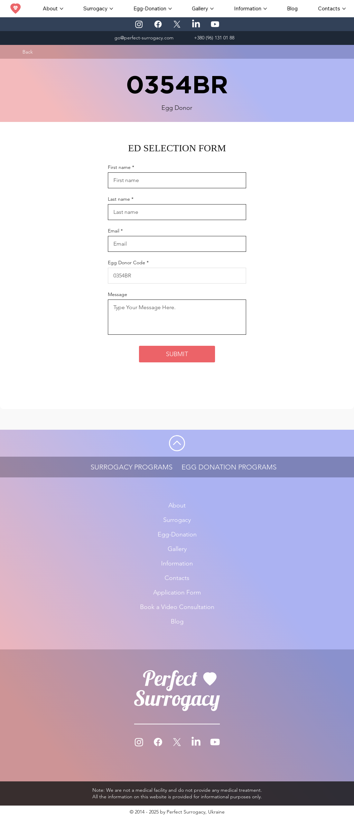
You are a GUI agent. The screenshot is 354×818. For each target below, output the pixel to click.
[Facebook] (158, 24)
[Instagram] (139, 24)
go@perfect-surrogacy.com (144, 38)
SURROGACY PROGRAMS (132, 467)
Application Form (177, 592)
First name (119, 167)
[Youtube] (215, 24)
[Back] (27, 52)
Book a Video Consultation (177, 607)
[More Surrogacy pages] (111, 8)
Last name (119, 199)
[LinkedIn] (196, 24)
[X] (177, 24)
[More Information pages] (265, 8)
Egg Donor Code (126, 262)
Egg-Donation (177, 534)
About (177, 505)
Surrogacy (177, 520)
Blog (177, 621)
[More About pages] (61, 8)
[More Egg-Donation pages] (170, 8)
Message (117, 294)
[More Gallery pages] (212, 8)
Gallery (177, 549)
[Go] (177, 443)
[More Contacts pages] (344, 8)
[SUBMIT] (177, 354)
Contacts (177, 578)
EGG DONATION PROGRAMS (229, 467)
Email (113, 230)
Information (177, 563)
